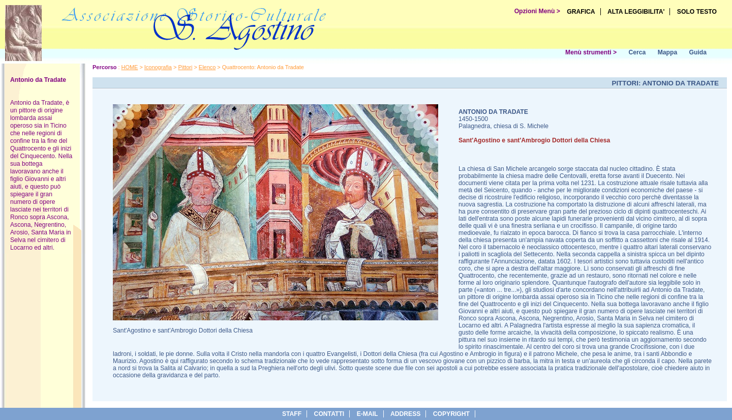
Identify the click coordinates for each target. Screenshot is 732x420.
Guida (698, 52)
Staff (291, 413)
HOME (129, 67)
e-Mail (367, 413)
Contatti (329, 413)
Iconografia (158, 67)
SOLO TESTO (697, 11)
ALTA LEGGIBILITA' (636, 11)
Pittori (185, 67)
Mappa (668, 52)
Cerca (637, 52)
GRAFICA (581, 11)
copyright (451, 413)
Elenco (207, 67)
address (405, 413)
